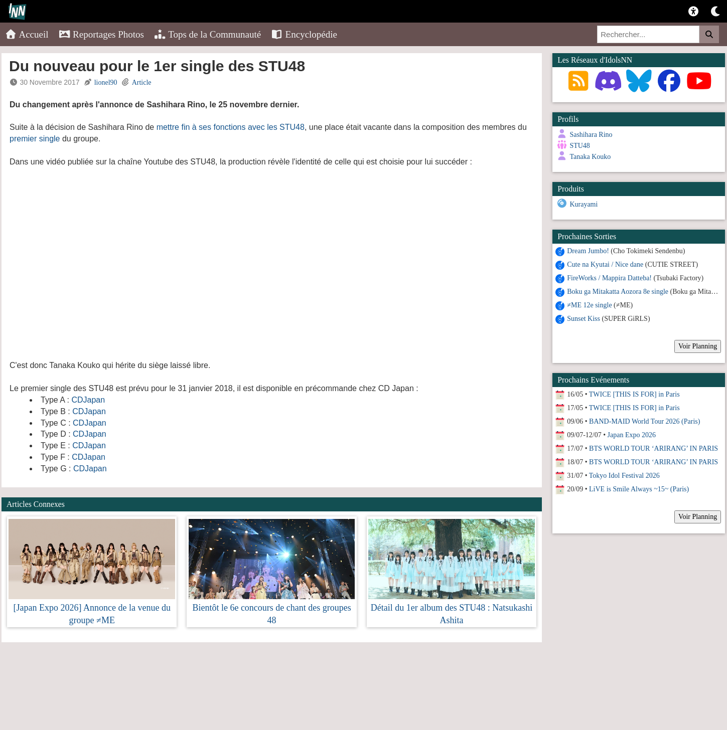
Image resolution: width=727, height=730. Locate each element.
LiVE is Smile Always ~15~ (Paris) (639, 488)
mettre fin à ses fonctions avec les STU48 (231, 127)
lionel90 (105, 82)
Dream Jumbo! (588, 250)
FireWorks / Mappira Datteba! (609, 277)
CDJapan (88, 400)
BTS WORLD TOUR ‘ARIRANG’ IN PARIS (653, 448)
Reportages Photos (101, 34)
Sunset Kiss (583, 318)
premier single (35, 138)
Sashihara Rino (590, 134)
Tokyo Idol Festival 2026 (624, 475)
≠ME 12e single (589, 304)
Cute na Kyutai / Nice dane (605, 264)
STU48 (579, 145)
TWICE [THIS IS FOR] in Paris (634, 394)
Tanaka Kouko (590, 156)
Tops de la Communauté (207, 34)
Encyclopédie (304, 34)
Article (142, 82)
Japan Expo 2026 (632, 434)
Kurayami (583, 204)
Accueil (27, 34)
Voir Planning (697, 345)
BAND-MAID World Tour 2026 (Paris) (644, 421)
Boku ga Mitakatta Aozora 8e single (617, 291)
